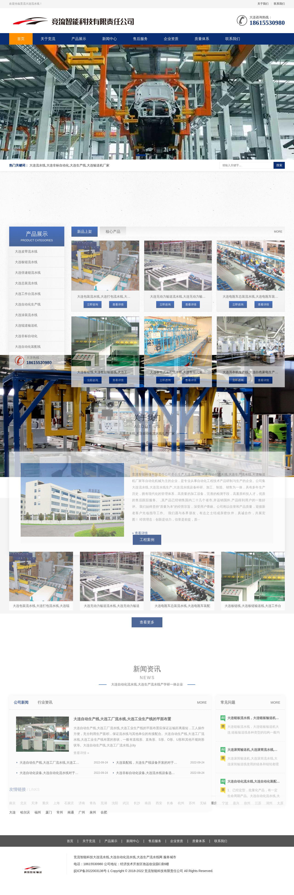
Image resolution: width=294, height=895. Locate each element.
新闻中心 (109, 39)
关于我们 (263, 3)
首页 (21, 39)
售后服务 (140, 39)
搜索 (279, 165)
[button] (141, 155)
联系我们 (279, 3)
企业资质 (171, 39)
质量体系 (202, 39)
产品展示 (78, 39)
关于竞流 (48, 39)
